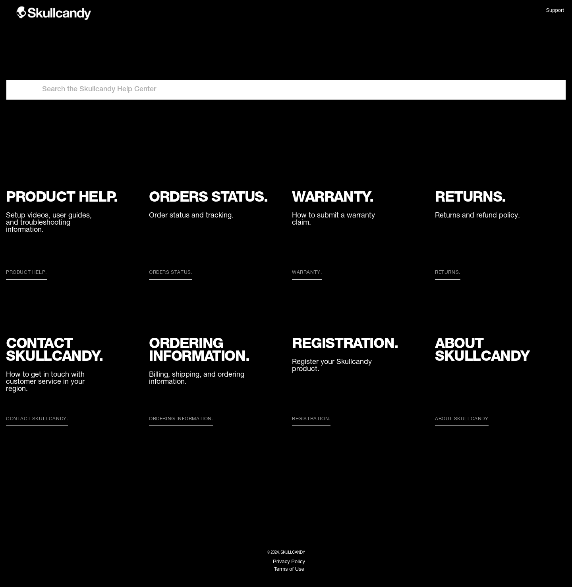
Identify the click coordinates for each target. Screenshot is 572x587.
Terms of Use (289, 569)
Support (555, 10)
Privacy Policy (289, 561)
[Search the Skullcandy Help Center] (286, 89)
